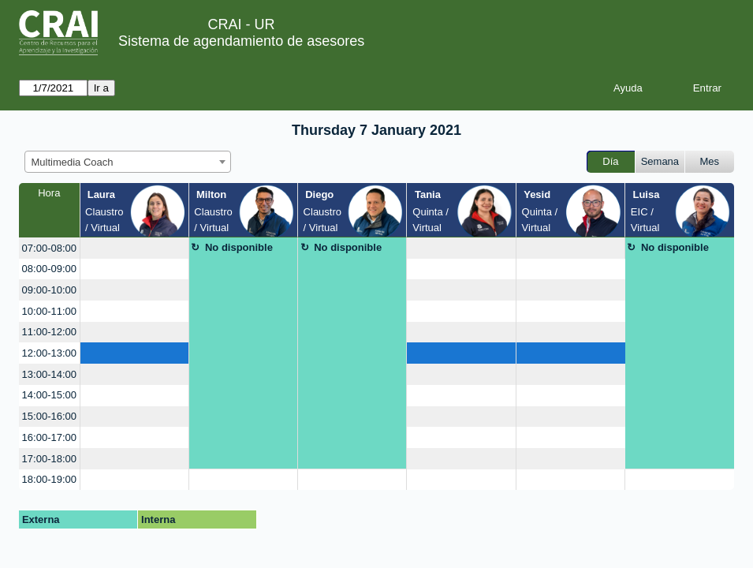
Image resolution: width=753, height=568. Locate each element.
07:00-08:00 (49, 248)
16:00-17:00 (49, 437)
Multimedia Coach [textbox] (73, 162)
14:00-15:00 (49, 395)
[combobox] (127, 162)
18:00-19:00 (49, 479)
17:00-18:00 (49, 459)
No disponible (239, 247)
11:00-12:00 (49, 332)
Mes (710, 161)
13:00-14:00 (49, 374)
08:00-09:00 (49, 269)
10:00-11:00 (49, 311)
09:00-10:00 (49, 290)
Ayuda (628, 88)
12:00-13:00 (49, 353)
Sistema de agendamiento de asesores (241, 41)
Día (610, 161)
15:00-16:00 (49, 416)
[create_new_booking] (134, 248)
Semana (660, 161)
